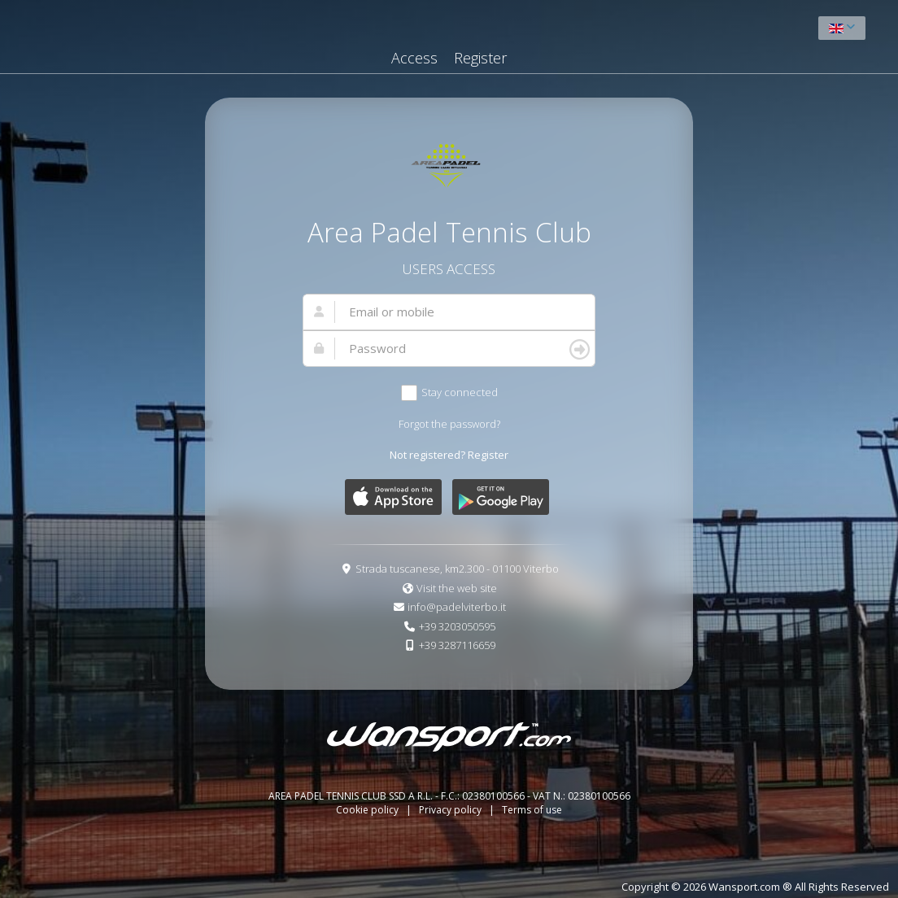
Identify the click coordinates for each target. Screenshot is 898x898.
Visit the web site (456, 588)
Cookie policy (368, 810)
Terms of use (532, 810)
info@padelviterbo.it (457, 606)
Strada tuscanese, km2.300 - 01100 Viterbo (457, 568)
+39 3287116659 (457, 645)
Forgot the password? (449, 423)
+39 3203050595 (457, 626)
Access (414, 58)
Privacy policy (451, 810)
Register (480, 58)
